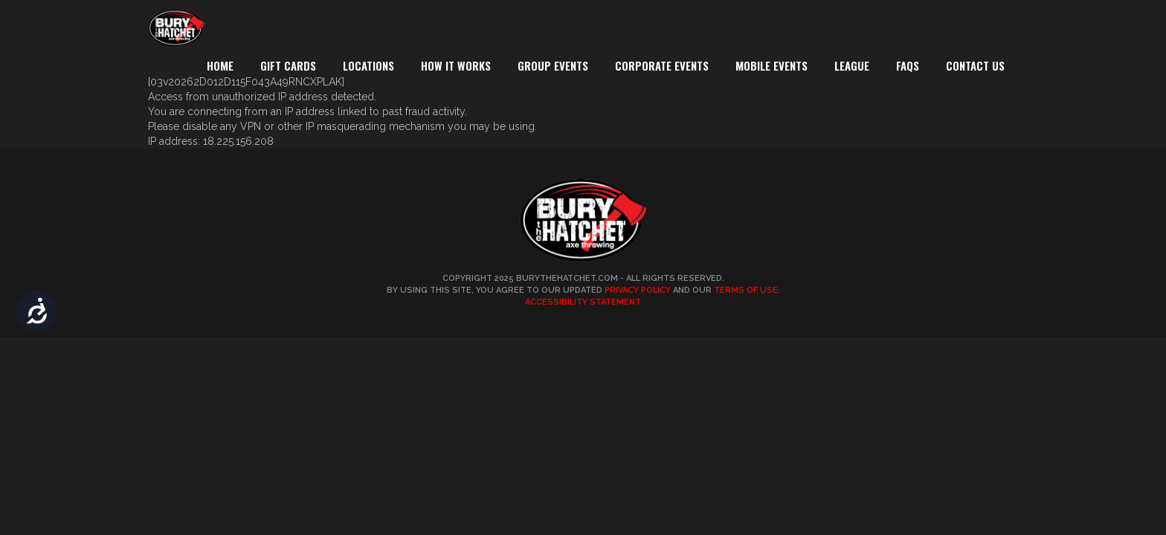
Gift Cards (288, 65)
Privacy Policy (638, 290)
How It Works (456, 65)
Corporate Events (662, 65)
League (851, 65)
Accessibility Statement (583, 302)
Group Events (553, 65)
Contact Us (975, 65)
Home (220, 65)
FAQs (907, 65)
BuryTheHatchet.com (567, 278)
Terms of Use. (747, 290)
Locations (368, 65)
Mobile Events (771, 65)
